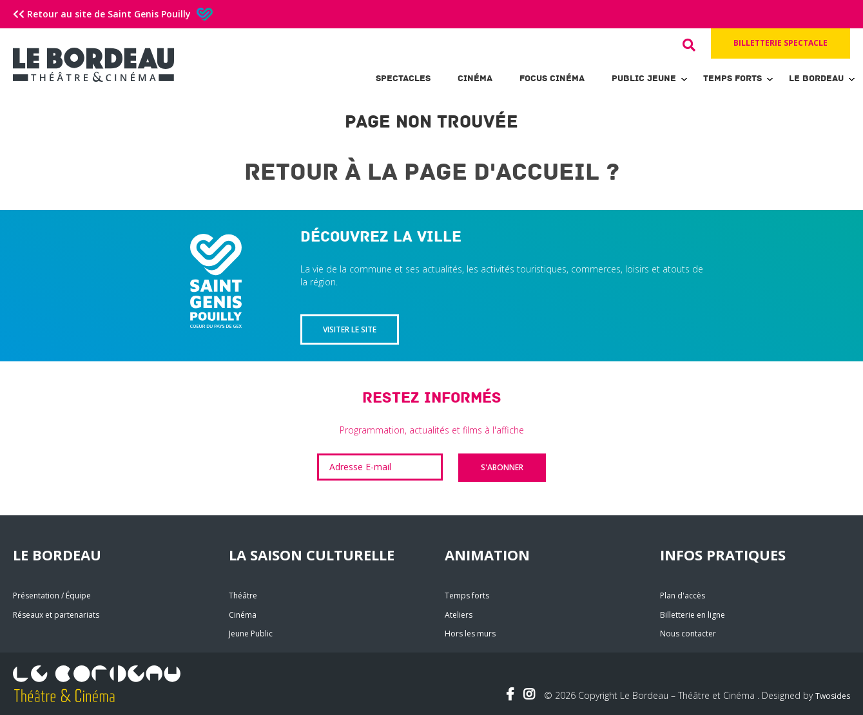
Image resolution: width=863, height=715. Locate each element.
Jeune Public (251, 633)
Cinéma (243, 614)
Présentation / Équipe (52, 595)
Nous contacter (688, 633)
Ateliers (458, 614)
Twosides (832, 696)
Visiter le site (349, 329)
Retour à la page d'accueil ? (431, 172)
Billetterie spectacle (780, 42)
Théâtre (243, 595)
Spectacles (403, 78)
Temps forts (732, 78)
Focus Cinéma (552, 78)
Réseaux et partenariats (56, 614)
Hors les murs (470, 633)
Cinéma (475, 78)
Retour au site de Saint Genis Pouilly (113, 14)
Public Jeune (644, 78)
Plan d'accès (682, 595)
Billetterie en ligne (692, 614)
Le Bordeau (816, 78)
